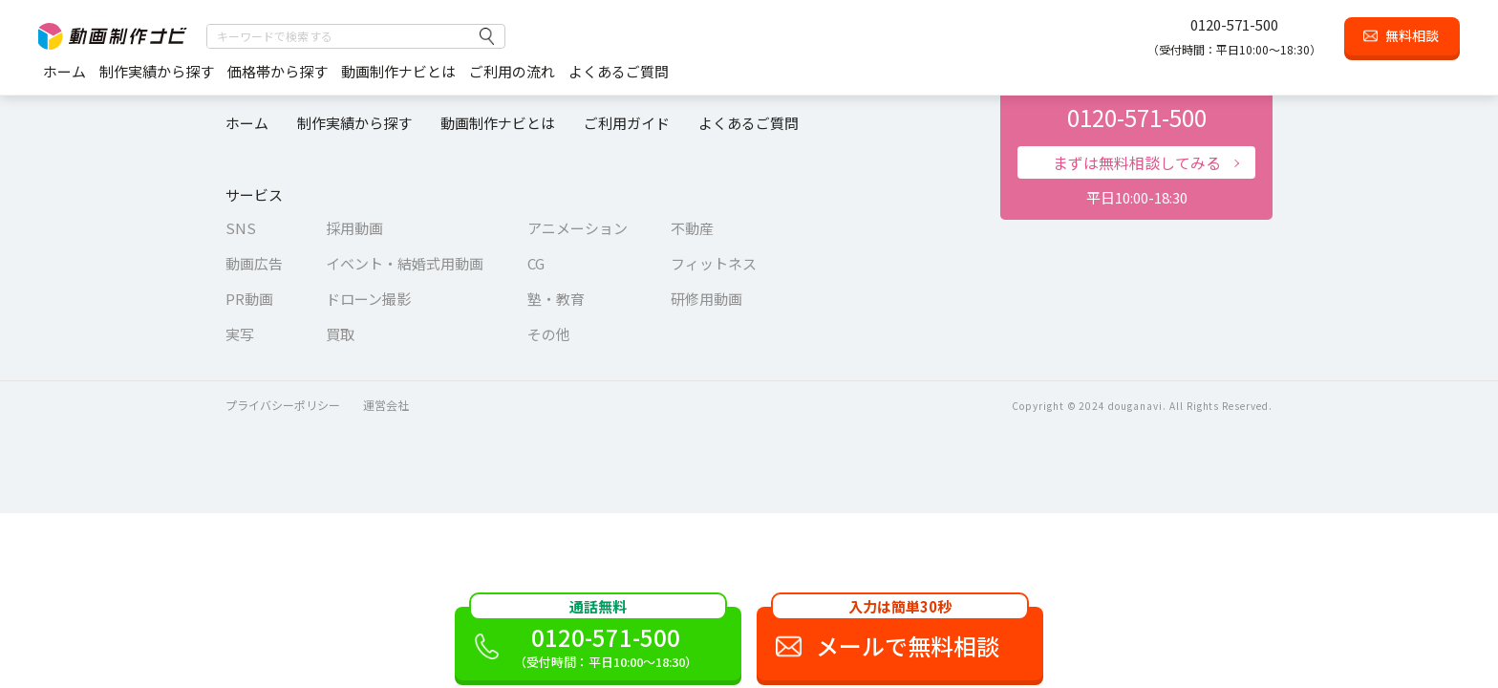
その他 (548, 334)
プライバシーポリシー (282, 405)
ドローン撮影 (368, 299)
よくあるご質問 (618, 71)
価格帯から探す (277, 71)
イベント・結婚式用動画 (404, 263)
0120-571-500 (1234, 24)
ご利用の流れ (512, 71)
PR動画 (249, 299)
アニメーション (577, 228)
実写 (239, 334)
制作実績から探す (156, 71)
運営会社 (386, 405)
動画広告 (254, 263)
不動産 (692, 228)
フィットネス (714, 263)
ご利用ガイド (627, 123)
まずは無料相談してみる (1137, 162)
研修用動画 (706, 299)
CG (536, 263)
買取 (340, 334)
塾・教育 (556, 299)
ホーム (64, 71)
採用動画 (354, 228)
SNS (240, 228)
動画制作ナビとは (398, 71)
